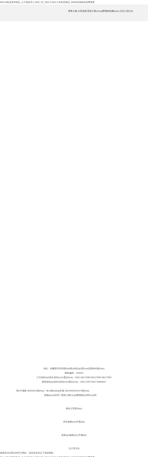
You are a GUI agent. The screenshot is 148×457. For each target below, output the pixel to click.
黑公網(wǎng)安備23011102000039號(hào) (112, 390)
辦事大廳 (72, 11)
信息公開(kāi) (126, 11)
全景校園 (82, 11)
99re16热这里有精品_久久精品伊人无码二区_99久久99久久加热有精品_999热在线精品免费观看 (47, 2)
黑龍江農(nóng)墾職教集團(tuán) (103, 11)
